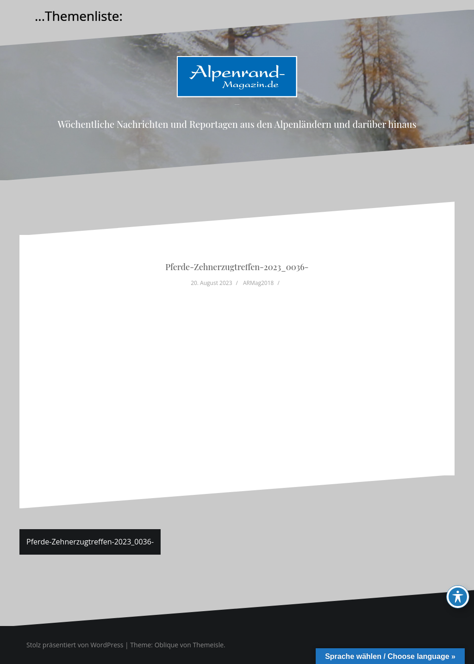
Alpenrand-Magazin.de (237, 104)
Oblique (167, 644)
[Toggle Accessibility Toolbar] (458, 597)
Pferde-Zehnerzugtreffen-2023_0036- (90, 542)
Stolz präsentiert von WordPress (74, 644)
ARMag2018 (258, 283)
